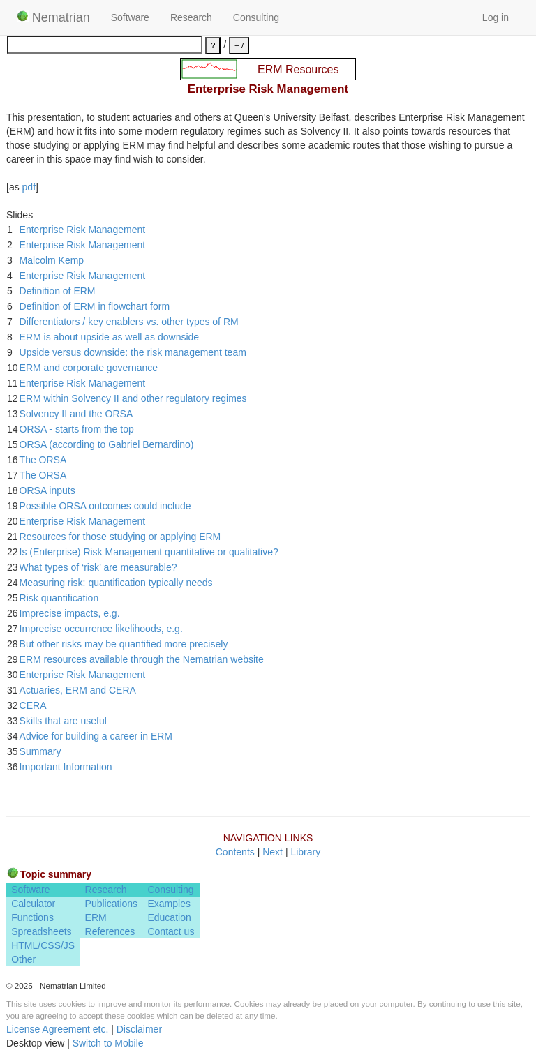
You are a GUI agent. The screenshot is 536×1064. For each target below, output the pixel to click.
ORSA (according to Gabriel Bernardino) (107, 444)
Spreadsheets (41, 931)
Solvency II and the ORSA (76, 413)
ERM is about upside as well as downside (110, 337)
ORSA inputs (47, 490)
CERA (33, 705)
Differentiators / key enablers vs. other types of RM (129, 321)
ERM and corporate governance (89, 367)
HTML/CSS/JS (43, 945)
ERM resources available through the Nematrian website (142, 659)
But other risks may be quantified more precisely (124, 644)
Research (191, 17)
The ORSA (43, 459)
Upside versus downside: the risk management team (133, 352)
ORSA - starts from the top (77, 429)
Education (169, 917)
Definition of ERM (58, 291)
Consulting (256, 17)
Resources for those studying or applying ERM (120, 536)
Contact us (170, 931)
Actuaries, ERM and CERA (78, 690)
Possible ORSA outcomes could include (105, 505)
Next (272, 851)
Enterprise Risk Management (83, 229)
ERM (96, 917)
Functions (32, 917)
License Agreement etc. (57, 1029)
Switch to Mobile (108, 1043)
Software (130, 17)
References (110, 931)
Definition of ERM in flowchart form (95, 306)
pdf (29, 187)
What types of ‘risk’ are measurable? (98, 567)
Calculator (33, 903)
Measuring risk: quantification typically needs (116, 582)
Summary (40, 751)
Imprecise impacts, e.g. (70, 613)
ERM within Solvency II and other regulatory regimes (133, 398)
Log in (495, 17)
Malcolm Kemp (52, 260)
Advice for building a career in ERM (96, 736)
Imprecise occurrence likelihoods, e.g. (101, 628)
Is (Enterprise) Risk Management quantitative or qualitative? (149, 551)
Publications (111, 903)
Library (305, 851)
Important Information (66, 766)
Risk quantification (59, 598)
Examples (168, 903)
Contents (235, 851)
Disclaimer (139, 1029)
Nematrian (53, 17)
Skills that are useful (63, 720)
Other (23, 959)
